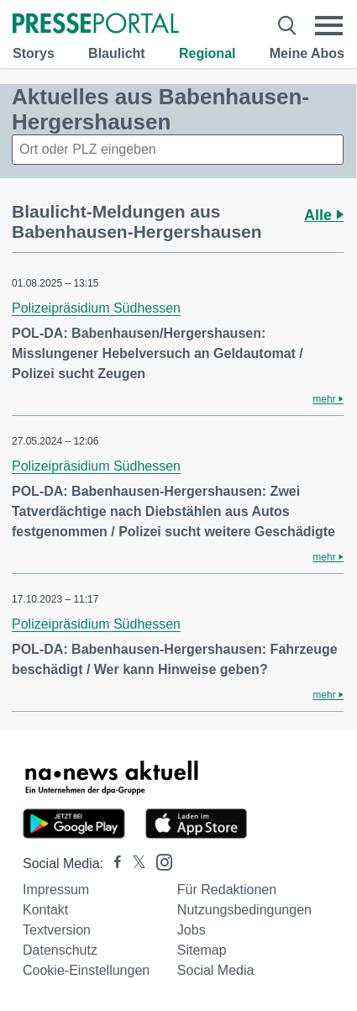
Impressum (56, 889)
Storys (34, 53)
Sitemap (202, 950)
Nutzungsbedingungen (244, 910)
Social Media (216, 970)
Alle (324, 215)
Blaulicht (116, 53)
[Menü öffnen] (329, 25)
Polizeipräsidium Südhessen (96, 308)
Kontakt (45, 910)
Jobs (191, 930)
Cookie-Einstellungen (86, 970)
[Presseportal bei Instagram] (159, 861)
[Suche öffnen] (287, 25)
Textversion (57, 930)
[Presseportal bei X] (134, 863)
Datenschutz (60, 950)
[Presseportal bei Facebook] (112, 863)
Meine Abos (307, 53)
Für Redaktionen (226, 889)
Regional (207, 53)
